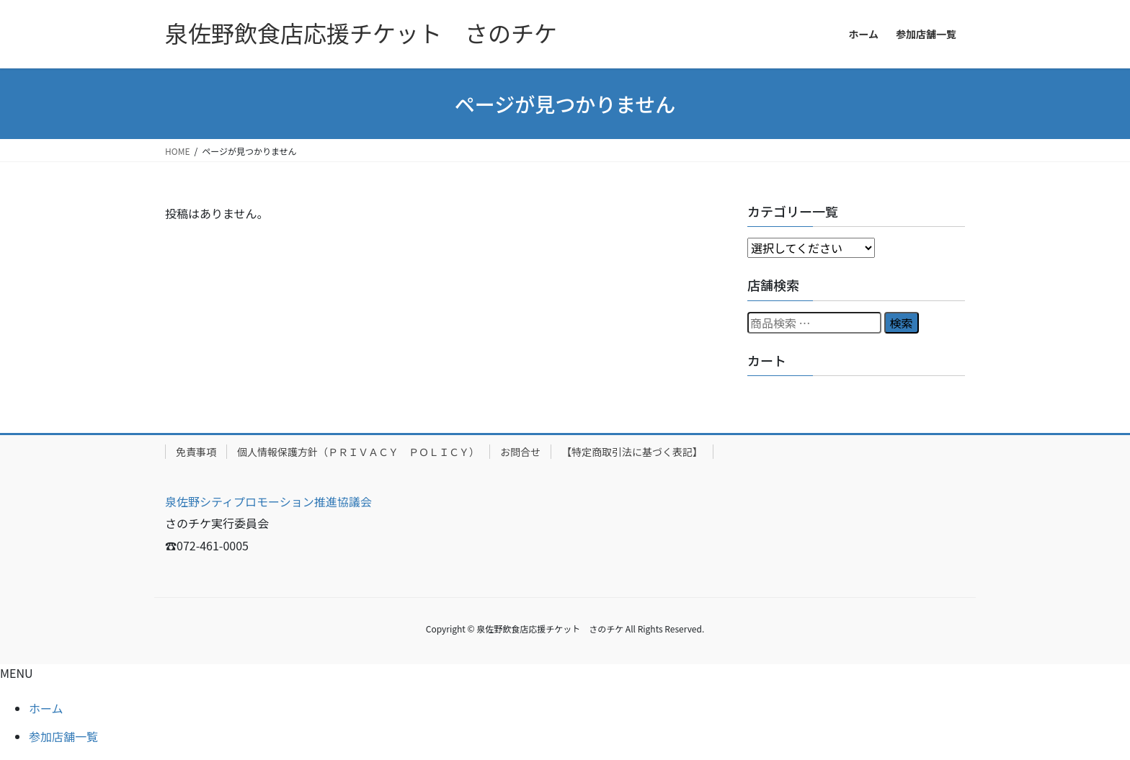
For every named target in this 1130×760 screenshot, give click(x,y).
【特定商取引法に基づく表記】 (632, 451)
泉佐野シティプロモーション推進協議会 (268, 501)
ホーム (46, 708)
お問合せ (520, 451)
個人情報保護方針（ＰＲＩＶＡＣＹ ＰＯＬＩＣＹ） (358, 451)
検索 (901, 322)
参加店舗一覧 (63, 736)
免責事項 (196, 451)
